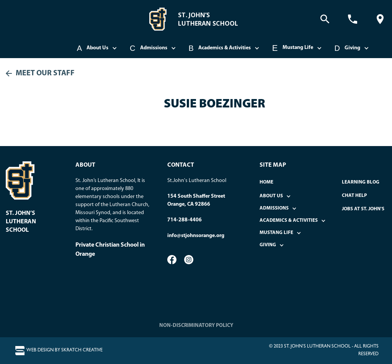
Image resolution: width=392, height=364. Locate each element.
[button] (97, 48)
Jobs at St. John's (363, 208)
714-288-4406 (184, 220)
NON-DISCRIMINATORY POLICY (196, 325)
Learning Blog (360, 182)
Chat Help (354, 195)
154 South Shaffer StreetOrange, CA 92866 (196, 200)
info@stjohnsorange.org (195, 236)
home (266, 182)
